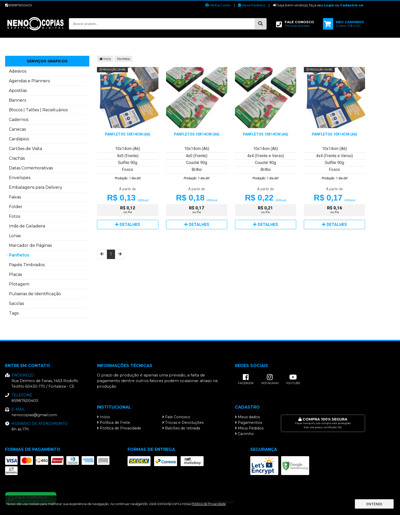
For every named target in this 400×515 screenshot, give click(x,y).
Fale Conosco (176, 417)
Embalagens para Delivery (35, 187)
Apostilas (18, 90)
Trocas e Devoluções (183, 422)
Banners (17, 100)
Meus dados (247, 417)
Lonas (15, 235)
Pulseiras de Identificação (35, 293)
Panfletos (19, 255)
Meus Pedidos (251, 5)
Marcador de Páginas (30, 245)
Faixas (15, 197)
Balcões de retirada (181, 428)
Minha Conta (217, 5)
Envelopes (19, 177)
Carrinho (244, 433)
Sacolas (16, 303)
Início (105, 59)
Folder (15, 206)
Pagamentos (248, 422)
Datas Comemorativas (31, 168)
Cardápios (19, 139)
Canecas (17, 129)
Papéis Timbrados (27, 264)
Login (329, 5)
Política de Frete (113, 422)
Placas (15, 274)
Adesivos (17, 71)
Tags (14, 313)
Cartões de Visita (25, 148)
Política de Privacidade (119, 428)
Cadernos (18, 119)
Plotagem (19, 284)
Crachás (17, 158)
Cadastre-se (351, 5)
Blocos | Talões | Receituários (38, 109)
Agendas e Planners (29, 80)
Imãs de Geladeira (27, 226)
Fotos (14, 216)
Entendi (374, 504)
